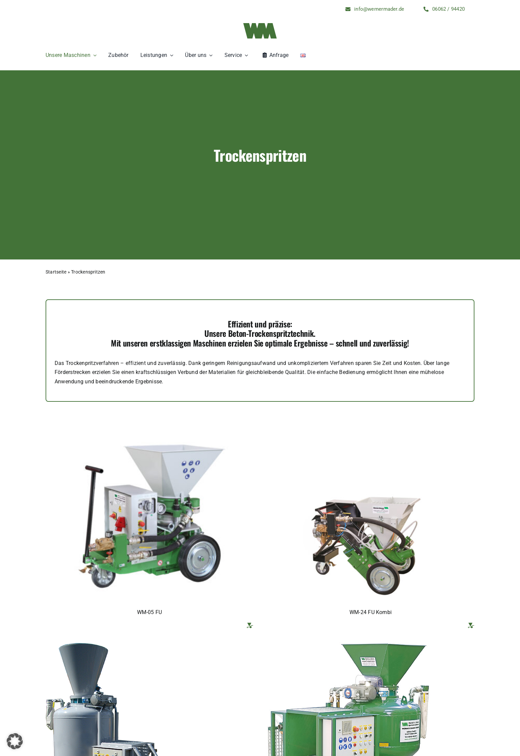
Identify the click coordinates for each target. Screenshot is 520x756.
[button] (14, 741)
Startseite (56, 272)
